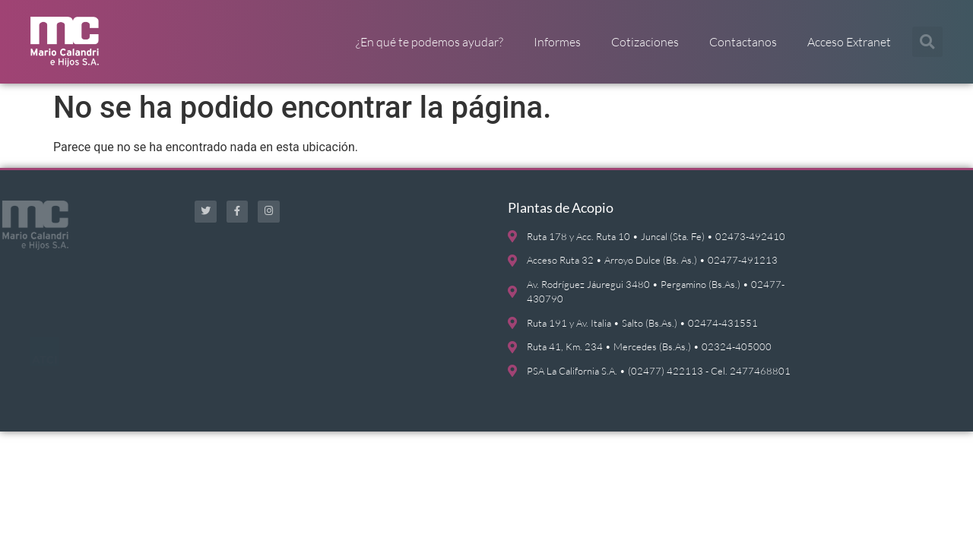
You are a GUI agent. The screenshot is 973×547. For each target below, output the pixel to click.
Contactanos (743, 41)
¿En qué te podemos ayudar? (429, 41)
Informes (557, 41)
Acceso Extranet (849, 41)
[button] (927, 42)
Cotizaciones (645, 41)
